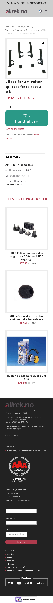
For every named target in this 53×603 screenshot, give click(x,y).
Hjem (7, 26)
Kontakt (10, 557)
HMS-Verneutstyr (18, 26)
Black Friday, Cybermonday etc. (19, 450)
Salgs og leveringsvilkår (16, 567)
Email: (8, 529)
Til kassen (11, 564)
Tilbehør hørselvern (34, 30)
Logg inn (10, 560)
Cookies (10, 554)
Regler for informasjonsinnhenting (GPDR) (23, 570)
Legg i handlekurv (26, 118)
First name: (10, 507)
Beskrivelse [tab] (12, 156)
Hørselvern (20, 30)
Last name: (10, 518)
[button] (43, 43)
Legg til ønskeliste (14, 128)
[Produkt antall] (11, 107)
